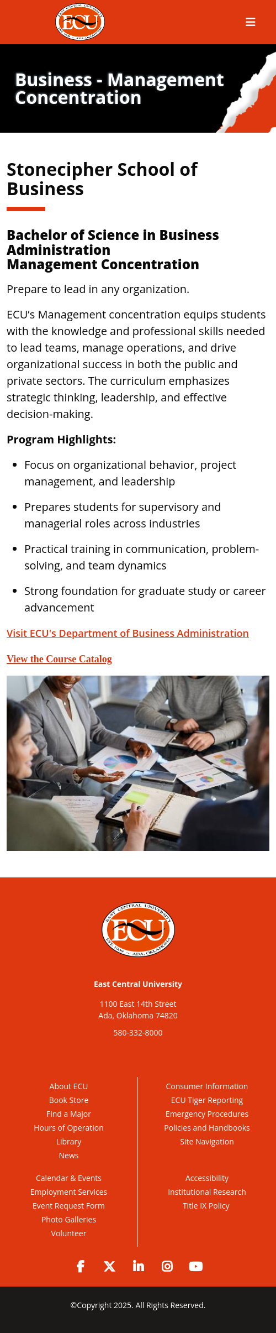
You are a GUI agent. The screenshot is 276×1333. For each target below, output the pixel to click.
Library (69, 1141)
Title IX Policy (207, 1205)
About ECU (69, 1086)
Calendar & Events (69, 1178)
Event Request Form (69, 1205)
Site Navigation (206, 1141)
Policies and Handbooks (207, 1127)
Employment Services (68, 1191)
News (69, 1155)
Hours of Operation (68, 1127)
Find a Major (68, 1114)
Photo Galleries (68, 1219)
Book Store (69, 1100)
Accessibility (207, 1178)
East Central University (138, 984)
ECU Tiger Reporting (207, 1100)
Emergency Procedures (207, 1114)
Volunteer (69, 1233)
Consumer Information (207, 1086)
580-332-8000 (137, 1032)
